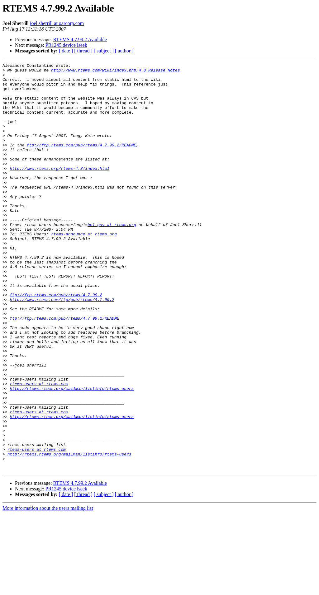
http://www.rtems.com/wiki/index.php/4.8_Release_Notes (115, 72)
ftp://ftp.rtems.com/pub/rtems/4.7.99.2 (56, 341)
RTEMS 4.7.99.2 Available (80, 39)
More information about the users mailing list (47, 589)
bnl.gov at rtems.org (112, 257)
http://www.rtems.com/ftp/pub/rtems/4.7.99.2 (62, 347)
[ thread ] (83, 50)
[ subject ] (104, 50)
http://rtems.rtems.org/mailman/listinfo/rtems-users (72, 454)
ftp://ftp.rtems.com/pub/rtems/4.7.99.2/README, (83, 162)
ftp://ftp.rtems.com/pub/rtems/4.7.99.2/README (64, 369)
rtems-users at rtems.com (39, 448)
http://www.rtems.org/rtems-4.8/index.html (59, 190)
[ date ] (66, 50)
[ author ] (124, 50)
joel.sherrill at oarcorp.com (57, 23)
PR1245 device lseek (66, 45)
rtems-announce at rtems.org (84, 268)
